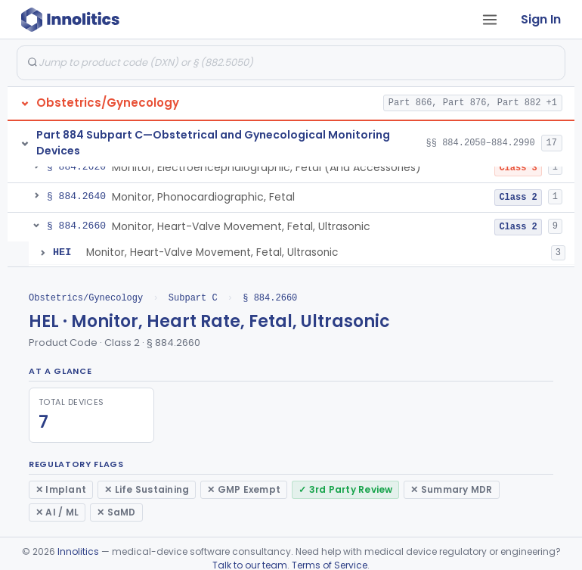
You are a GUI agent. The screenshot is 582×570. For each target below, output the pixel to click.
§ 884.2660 (270, 297)
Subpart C (193, 297)
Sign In (541, 19)
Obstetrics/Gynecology (86, 297)
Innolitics (78, 551)
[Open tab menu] (490, 20)
